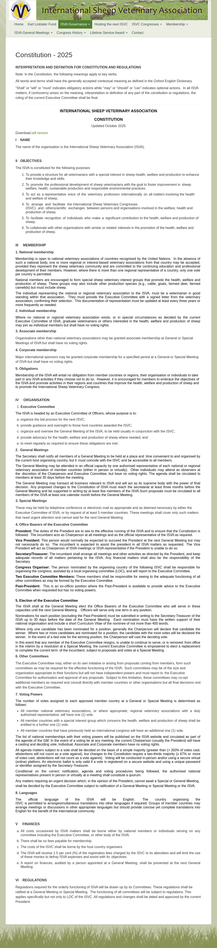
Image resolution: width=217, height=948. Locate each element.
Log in (204, 936)
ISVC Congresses (147, 24)
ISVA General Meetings (33, 33)
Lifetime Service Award (109, 33)
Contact (137, 33)
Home (19, 24)
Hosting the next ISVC (111, 24)
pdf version (40, 133)
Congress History (71, 33)
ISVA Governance (75, 24)
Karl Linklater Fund (42, 24)
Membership (177, 24)
